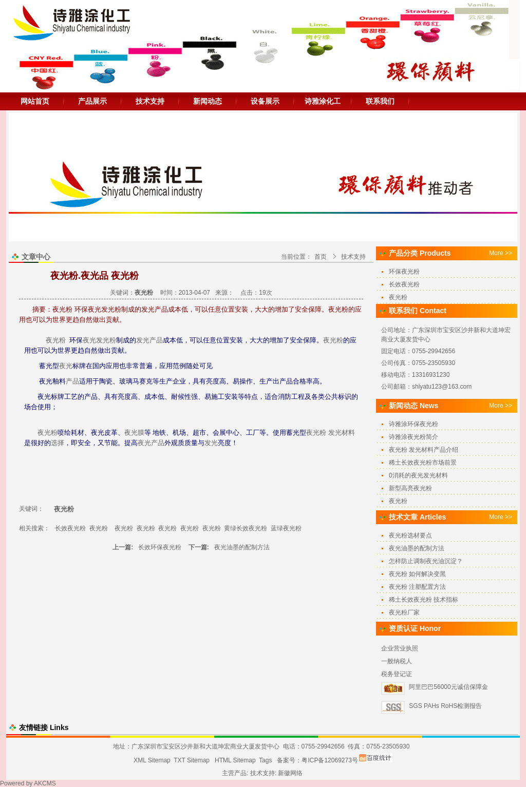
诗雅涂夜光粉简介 (413, 436)
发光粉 (106, 340)
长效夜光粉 (70, 528)
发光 (142, 340)
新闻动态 (207, 101)
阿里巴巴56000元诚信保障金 (448, 686)
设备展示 (265, 101)
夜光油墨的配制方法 (242, 547)
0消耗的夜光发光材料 (418, 475)
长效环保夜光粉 (160, 547)
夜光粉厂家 (404, 612)
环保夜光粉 (404, 271)
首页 (320, 256)
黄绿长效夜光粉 (245, 528)
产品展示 (92, 101)
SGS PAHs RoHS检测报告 (445, 705)
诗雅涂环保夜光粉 (413, 424)
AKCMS (45, 783)
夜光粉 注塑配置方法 (417, 586)
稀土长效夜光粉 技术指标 (423, 599)
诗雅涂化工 (323, 101)
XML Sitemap (152, 760)
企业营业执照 (399, 648)
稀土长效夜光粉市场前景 (423, 462)
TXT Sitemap (192, 760)
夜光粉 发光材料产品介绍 (423, 449)
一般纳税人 (396, 661)
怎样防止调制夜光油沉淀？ (426, 561)
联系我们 (380, 101)
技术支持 (150, 101)
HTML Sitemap (235, 760)
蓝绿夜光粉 (286, 528)
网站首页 (35, 101)
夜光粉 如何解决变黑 (417, 574)
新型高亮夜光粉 (410, 488)
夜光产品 (151, 443)
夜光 (89, 340)
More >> (500, 253)
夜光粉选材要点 (410, 535)
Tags (265, 760)
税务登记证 (396, 674)
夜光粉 (56, 340)
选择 (57, 443)
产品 (156, 340)
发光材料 (341, 432)
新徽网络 (290, 773)
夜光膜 (134, 432)
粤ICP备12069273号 (330, 760)
